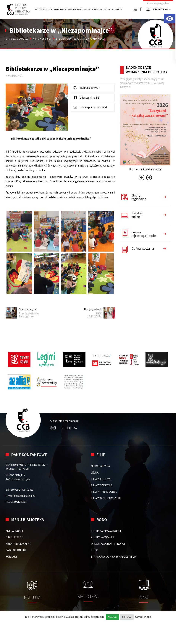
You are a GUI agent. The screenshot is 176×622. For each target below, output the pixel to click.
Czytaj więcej (143, 616)
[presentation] (141, 178)
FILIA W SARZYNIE (101, 485)
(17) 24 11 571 (25, 489)
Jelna (95, 472)
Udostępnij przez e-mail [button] (90, 107)
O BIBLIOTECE (58, 9)
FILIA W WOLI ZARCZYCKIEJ (107, 498)
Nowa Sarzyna (100, 466)
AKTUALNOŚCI (42, 9)
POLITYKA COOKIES (102, 537)
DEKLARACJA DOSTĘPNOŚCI (108, 544)
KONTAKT (117, 9)
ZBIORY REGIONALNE (79, 9)
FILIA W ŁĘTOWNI (101, 479)
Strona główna (17, 38)
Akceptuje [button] (112, 617)
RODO (94, 550)
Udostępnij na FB (86, 97)
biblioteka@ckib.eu (24, 496)
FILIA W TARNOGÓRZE (104, 491)
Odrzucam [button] (126, 617)
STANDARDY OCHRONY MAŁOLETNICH (113, 556)
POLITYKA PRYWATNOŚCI (106, 531)
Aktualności (42, 38)
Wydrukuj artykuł (86, 88)
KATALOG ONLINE (101, 9)
